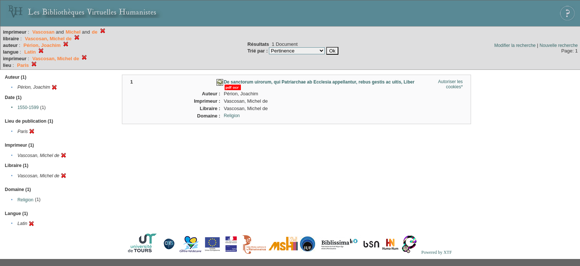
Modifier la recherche (515, 45)
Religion (25, 199)
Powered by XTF (436, 252)
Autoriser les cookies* (450, 84)
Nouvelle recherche (559, 45)
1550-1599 (27, 107)
